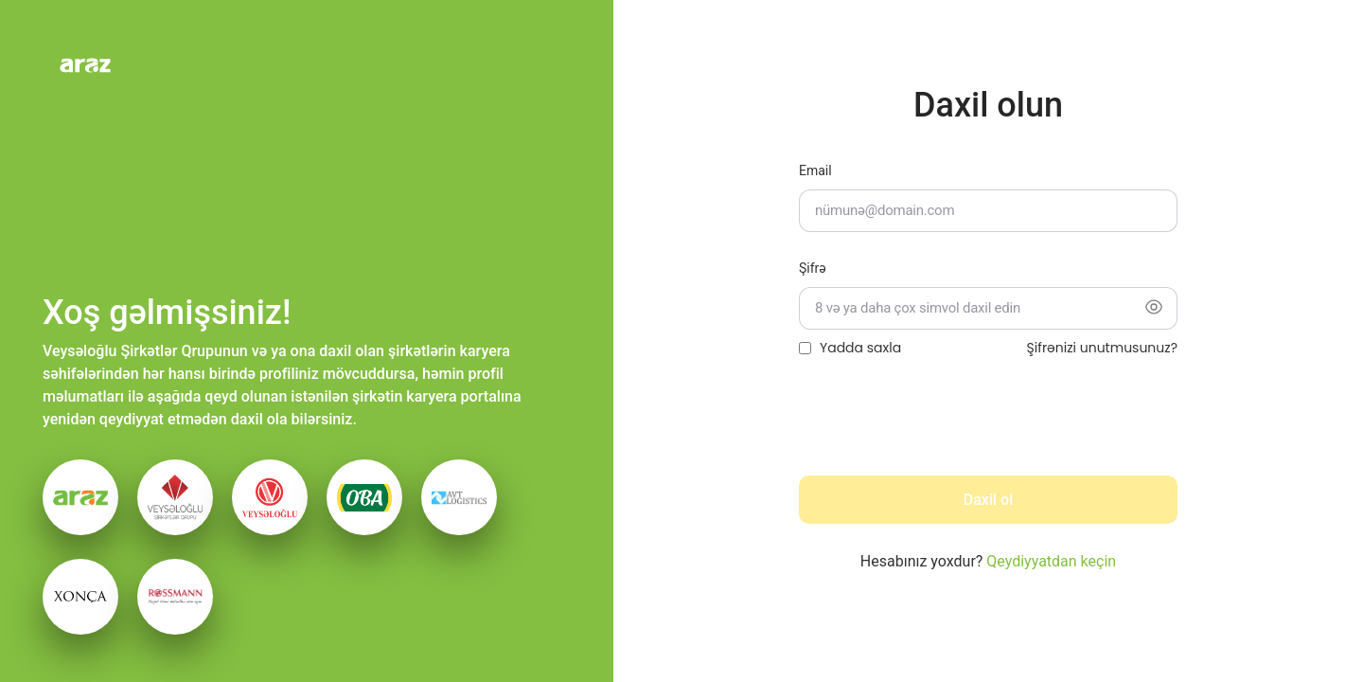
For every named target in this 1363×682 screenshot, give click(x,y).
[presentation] (943, 423)
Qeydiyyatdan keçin (1051, 561)
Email (815, 170)
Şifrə (812, 268)
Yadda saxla (860, 347)
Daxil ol (988, 500)
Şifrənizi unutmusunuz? (1102, 347)
